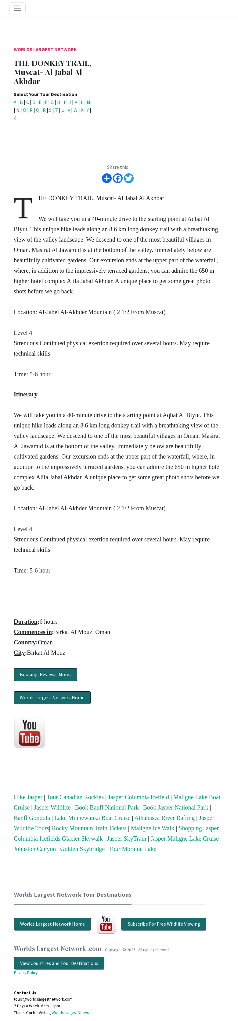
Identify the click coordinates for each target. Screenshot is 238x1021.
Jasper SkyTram (126, 838)
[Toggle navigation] (17, 8)
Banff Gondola (32, 817)
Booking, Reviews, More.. (45, 674)
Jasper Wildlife (52, 807)
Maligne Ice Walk (152, 828)
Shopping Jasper (199, 828)
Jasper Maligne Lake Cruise (184, 838)
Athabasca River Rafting (164, 817)
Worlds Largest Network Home (52, 697)
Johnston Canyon (35, 849)
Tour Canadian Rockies (75, 797)
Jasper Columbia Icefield (138, 797)
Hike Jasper (28, 797)
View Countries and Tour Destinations (59, 963)
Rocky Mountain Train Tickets (89, 828)
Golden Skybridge (82, 849)
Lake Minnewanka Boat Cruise (92, 817)
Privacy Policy (26, 972)
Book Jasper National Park (175, 807)
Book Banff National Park (107, 807)
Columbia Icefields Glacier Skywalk (58, 838)
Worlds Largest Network (45, 49)
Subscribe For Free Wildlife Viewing (164, 924)
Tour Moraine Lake (132, 849)
